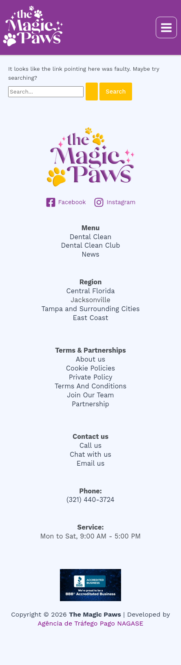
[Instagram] (114, 202)
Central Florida (90, 291)
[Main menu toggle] (166, 27)
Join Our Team (90, 395)
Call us (90, 445)
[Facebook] (66, 202)
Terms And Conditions (90, 386)
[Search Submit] (92, 92)
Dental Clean (91, 237)
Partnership (90, 404)
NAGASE (130, 623)
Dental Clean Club (90, 245)
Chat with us (90, 454)
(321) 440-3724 (90, 500)
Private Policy (91, 377)
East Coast (90, 318)
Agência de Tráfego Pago (76, 623)
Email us (91, 463)
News (90, 254)
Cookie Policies (90, 368)
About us (90, 359)
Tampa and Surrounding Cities (90, 309)
